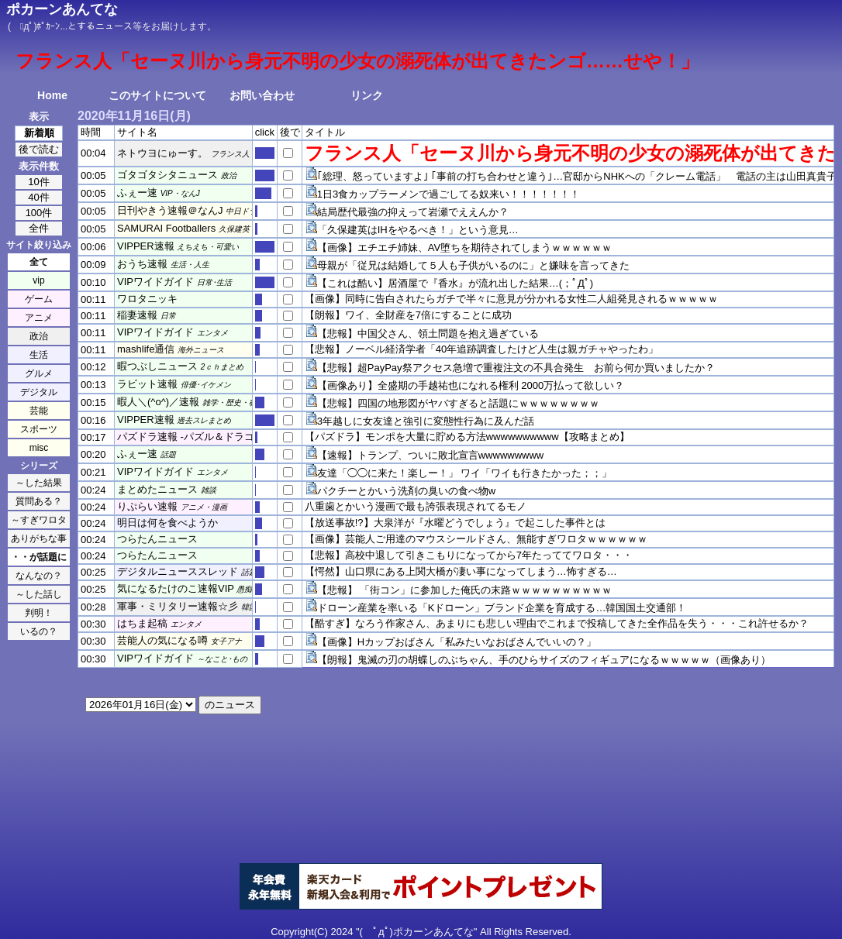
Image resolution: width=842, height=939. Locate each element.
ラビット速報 (147, 384)
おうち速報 (142, 264)
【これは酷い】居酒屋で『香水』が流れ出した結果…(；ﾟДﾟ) (455, 283)
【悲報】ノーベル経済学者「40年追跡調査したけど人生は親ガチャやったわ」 (481, 349)
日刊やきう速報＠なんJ (170, 210)
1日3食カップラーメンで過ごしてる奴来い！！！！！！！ (448, 194)
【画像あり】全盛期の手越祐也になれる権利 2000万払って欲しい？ (471, 385)
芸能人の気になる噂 (162, 640)
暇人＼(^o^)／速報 (158, 402)
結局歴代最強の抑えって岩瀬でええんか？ (413, 212)
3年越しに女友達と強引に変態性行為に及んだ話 (425, 421)
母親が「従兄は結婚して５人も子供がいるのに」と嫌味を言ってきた (473, 265)
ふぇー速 (137, 192)
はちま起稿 (142, 623)
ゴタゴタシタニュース (167, 175)
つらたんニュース (157, 539)
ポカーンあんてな (62, 9)
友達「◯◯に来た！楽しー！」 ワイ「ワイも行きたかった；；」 (465, 473)
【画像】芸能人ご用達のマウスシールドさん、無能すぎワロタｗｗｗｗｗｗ (476, 539)
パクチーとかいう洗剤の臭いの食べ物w (406, 491)
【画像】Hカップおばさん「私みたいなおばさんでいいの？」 (456, 642)
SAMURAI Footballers (166, 228)
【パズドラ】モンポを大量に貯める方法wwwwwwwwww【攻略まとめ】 (467, 436)
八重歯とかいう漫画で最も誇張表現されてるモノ (415, 506)
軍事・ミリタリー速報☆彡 (177, 606)
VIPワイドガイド (155, 281)
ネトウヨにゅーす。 (162, 153)
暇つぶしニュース (157, 366)
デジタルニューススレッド (177, 571)
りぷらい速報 (147, 506)
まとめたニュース (157, 489)
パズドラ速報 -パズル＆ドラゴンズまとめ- (212, 436)
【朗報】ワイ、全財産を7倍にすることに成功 (408, 315)
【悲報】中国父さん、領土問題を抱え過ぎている (428, 333)
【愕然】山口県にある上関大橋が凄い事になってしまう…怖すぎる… (461, 571)
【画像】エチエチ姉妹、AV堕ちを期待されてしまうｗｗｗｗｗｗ (464, 247)
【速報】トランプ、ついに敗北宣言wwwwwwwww (430, 455)
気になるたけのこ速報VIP (175, 588)
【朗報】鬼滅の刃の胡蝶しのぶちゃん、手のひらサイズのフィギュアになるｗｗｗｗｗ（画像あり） (544, 660)
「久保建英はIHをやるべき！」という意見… (418, 230)
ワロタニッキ (147, 298)
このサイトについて (157, 95)
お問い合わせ (262, 95)
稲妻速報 (137, 315)
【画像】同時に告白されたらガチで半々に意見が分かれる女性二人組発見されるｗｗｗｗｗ (511, 298)
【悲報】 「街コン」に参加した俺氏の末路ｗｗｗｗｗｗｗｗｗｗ (465, 590)
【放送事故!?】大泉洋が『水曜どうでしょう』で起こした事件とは (455, 522)
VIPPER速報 (145, 246)
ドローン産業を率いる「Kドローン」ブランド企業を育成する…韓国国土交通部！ (502, 608)
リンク (366, 95)
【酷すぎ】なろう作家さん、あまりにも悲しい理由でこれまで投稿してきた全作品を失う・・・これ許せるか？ (557, 623)
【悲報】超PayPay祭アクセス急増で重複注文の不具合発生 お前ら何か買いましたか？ (516, 367)
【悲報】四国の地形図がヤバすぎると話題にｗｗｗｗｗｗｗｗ (458, 403)
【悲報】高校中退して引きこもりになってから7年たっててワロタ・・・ (469, 555)
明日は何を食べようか (167, 522)
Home (52, 95)
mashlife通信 (145, 349)
